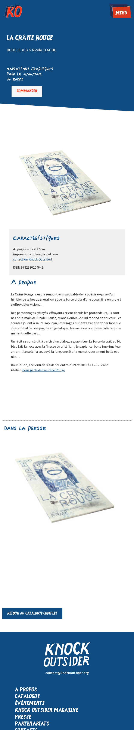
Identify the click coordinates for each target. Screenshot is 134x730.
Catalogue (27, 696)
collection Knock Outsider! (32, 259)
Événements (30, 703)
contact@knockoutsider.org (67, 673)
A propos (26, 690)
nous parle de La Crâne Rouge (43, 370)
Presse (23, 717)
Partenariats (32, 724)
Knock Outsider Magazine (46, 710)
